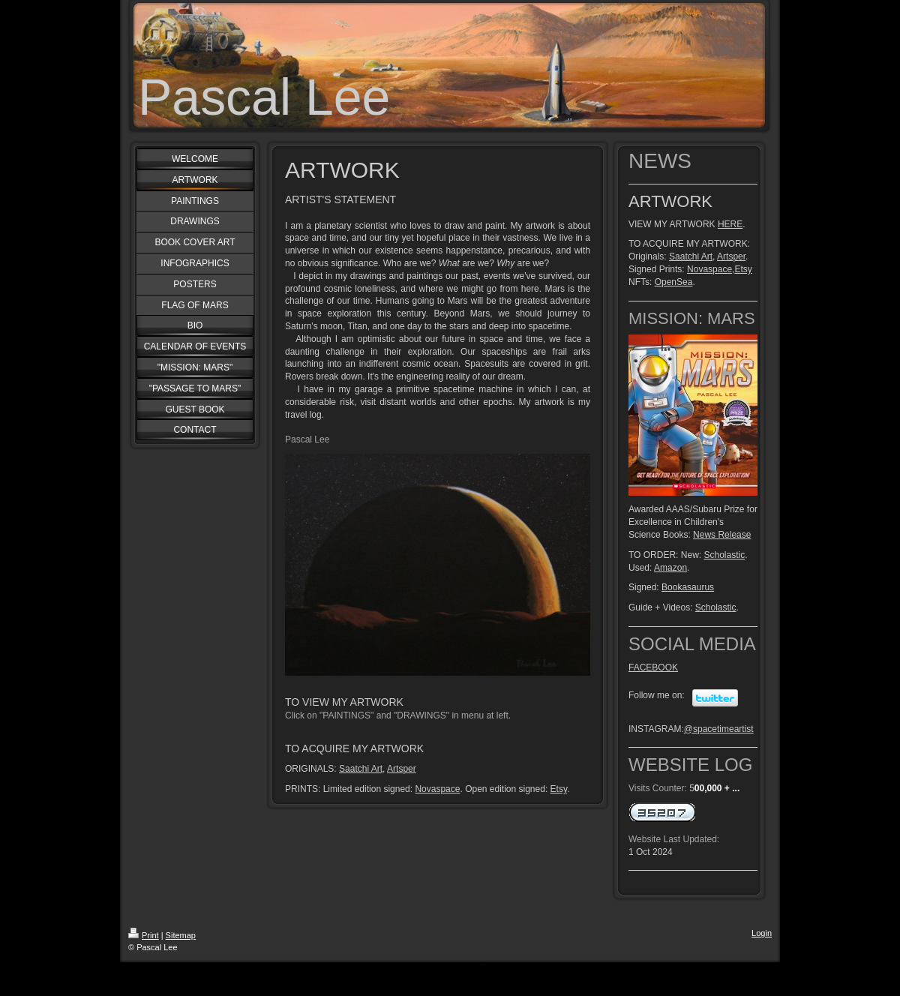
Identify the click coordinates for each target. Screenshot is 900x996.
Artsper (401, 769)
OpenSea (674, 282)
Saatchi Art (360, 769)
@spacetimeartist (719, 729)
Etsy (558, 789)
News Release (722, 535)
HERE (730, 224)
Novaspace (437, 789)
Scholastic (724, 555)
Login (762, 933)
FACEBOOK (653, 667)
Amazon (670, 567)
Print (143, 935)
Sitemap (181, 935)
